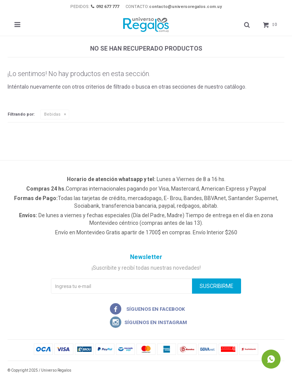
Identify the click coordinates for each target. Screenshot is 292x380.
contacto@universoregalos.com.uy (185, 6)
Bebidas (52, 114)
